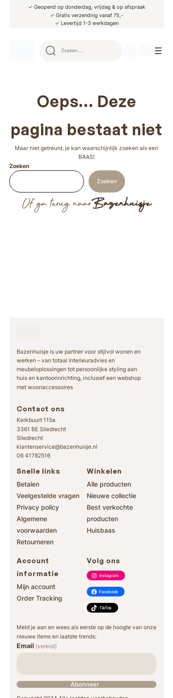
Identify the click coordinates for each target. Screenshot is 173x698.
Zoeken (19, 165)
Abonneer (85, 684)
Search (111, 51)
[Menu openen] (158, 50)
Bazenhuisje (121, 204)
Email (37, 646)
